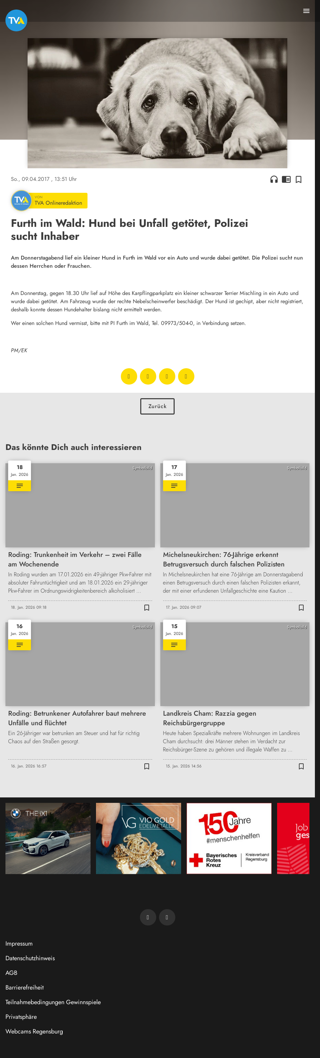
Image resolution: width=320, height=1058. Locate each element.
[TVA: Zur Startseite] (16, 20)
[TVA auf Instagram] (167, 917)
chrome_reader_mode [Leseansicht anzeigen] (286, 179)
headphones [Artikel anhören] (274, 179)
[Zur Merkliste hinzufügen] (298, 179)
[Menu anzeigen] (306, 11)
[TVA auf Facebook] (148, 917)
